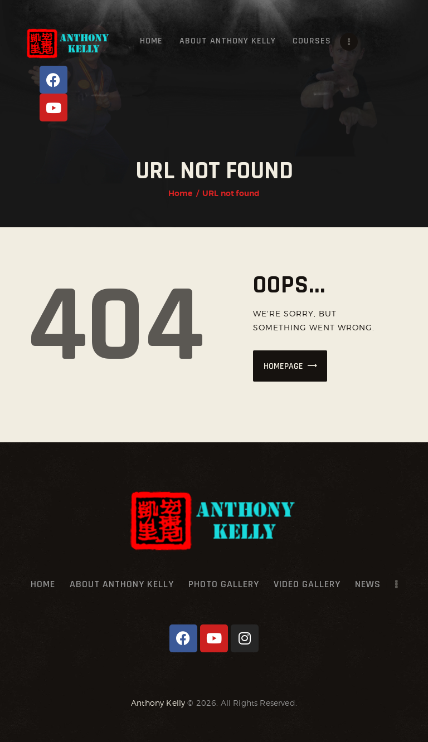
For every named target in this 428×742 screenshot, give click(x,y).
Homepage (283, 366)
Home (180, 193)
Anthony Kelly (158, 702)
